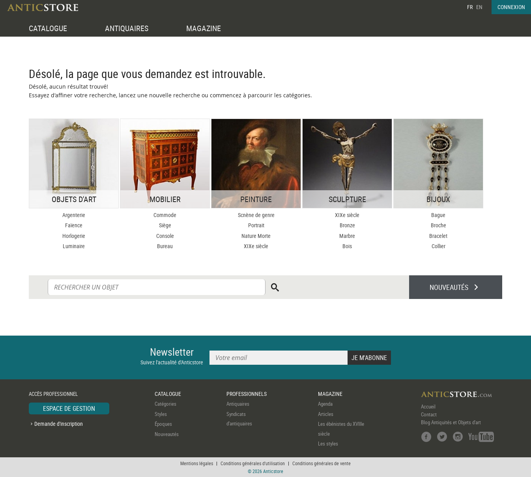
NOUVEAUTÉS (449, 287)
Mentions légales (196, 463)
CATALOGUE (48, 28)
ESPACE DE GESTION (69, 408)
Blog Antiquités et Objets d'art (451, 422)
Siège (165, 225)
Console (165, 235)
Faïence (73, 225)
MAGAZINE (203, 28)
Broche (438, 225)
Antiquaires (237, 403)
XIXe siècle (256, 246)
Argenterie (73, 215)
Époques (163, 423)
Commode (164, 215)
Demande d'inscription (58, 423)
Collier (438, 246)
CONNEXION (511, 7)
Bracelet (438, 235)
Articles (325, 414)
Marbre (347, 235)
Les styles (328, 443)
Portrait (256, 225)
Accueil (428, 406)
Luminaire (74, 246)
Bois (347, 246)
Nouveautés (167, 434)
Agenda (325, 403)
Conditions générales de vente (321, 463)
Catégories (165, 403)
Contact (429, 414)
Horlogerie (73, 235)
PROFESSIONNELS (246, 393)
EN (479, 7)
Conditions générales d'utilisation (253, 463)
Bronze (347, 225)
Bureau (165, 246)
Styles (161, 414)
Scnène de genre (256, 215)
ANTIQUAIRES (126, 28)
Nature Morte (256, 235)
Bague (438, 215)
